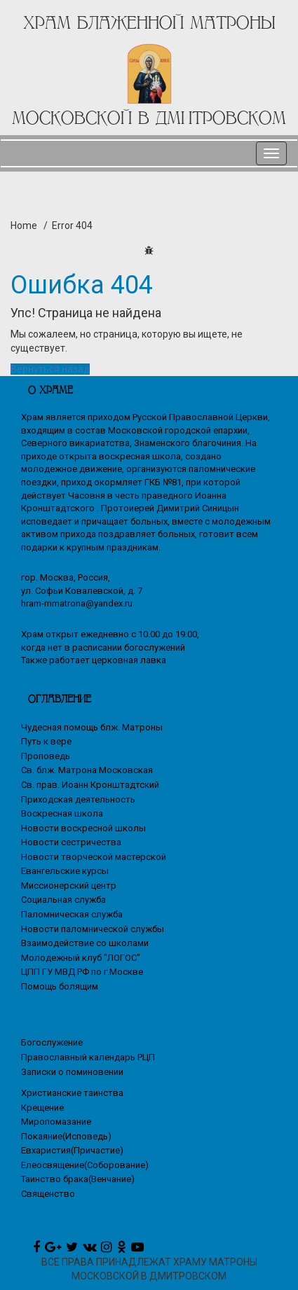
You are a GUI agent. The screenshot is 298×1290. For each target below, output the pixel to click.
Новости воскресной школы (83, 828)
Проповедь (45, 756)
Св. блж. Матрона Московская (87, 770)
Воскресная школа (62, 813)
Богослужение (52, 1042)
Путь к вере (46, 741)
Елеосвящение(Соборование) (85, 1165)
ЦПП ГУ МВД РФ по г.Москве (82, 971)
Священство (48, 1193)
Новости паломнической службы (92, 929)
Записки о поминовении (72, 1072)
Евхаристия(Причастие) (72, 1150)
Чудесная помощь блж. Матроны (92, 727)
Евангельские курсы (65, 871)
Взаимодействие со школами (85, 943)
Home (24, 225)
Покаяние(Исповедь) (66, 1136)
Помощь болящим (59, 986)
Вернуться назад (50, 369)
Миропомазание (56, 1121)
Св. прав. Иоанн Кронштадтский (90, 784)
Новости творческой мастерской (93, 857)
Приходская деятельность (78, 799)
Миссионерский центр (68, 885)
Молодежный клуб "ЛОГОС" (80, 957)
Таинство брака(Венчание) (78, 1179)
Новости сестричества (71, 842)
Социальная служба (63, 899)
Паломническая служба (72, 914)
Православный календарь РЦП (88, 1057)
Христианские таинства (72, 1093)
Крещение (42, 1107)
